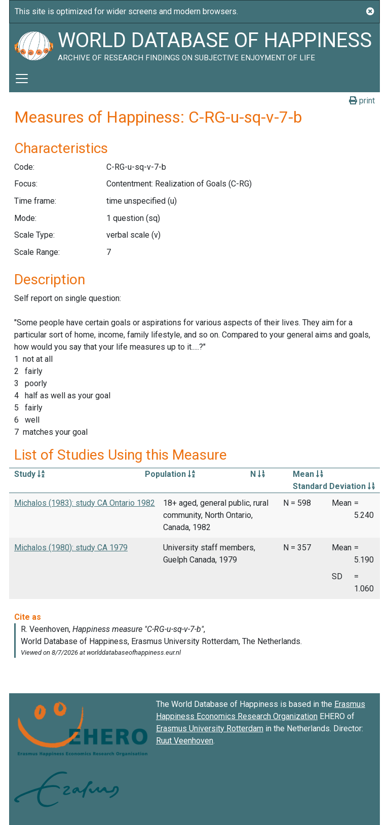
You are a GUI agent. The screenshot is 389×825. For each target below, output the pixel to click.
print (362, 100)
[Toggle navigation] (21, 78)
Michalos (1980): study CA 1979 (71, 547)
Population (170, 474)
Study (29, 474)
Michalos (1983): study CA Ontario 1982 (84, 503)
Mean (308, 474)
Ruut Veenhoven (184, 740)
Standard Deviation (334, 486)
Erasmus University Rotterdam (209, 728)
